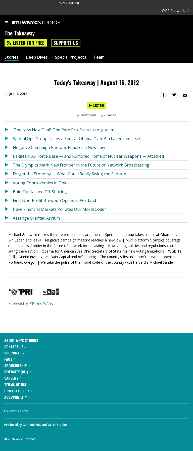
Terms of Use (17, 384)
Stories (12, 57)
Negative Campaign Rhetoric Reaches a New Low (59, 147)
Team (99, 57)
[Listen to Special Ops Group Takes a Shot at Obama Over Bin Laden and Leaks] (9, 138)
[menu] (6, 23)
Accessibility (17, 397)
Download (86, 115)
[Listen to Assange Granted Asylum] (9, 218)
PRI (32, 303)
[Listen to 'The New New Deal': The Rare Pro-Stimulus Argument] (9, 130)
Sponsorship (17, 365)
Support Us (66, 42)
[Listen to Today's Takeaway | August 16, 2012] (96, 105)
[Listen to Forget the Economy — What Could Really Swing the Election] (9, 174)
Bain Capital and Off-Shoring (40, 191)
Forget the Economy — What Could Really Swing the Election (69, 174)
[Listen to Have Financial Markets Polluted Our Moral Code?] (9, 209)
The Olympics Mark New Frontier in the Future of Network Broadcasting (81, 165)
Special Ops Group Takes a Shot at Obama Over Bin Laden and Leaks (77, 138)
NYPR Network (174, 10)
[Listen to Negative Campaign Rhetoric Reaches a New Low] (9, 147)
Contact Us (15, 346)
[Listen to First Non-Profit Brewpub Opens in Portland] (9, 200)
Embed (108, 115)
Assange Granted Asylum (36, 218)
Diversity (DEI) (17, 371)
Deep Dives (37, 57)
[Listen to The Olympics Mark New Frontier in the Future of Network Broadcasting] (9, 165)
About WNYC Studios (22, 340)
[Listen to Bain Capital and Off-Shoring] (9, 191)
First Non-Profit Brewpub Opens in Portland (54, 200)
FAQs (9, 359)
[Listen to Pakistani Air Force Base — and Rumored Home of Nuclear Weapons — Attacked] (9, 156)
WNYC (48, 303)
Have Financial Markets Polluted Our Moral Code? (59, 209)
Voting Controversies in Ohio (40, 183)
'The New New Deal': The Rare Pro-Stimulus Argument (64, 130)
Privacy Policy (18, 390)
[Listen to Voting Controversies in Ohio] (9, 183)
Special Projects (70, 57)
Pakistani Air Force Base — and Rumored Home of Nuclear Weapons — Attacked (88, 156)
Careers (12, 378)
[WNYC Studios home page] (42, 23)
